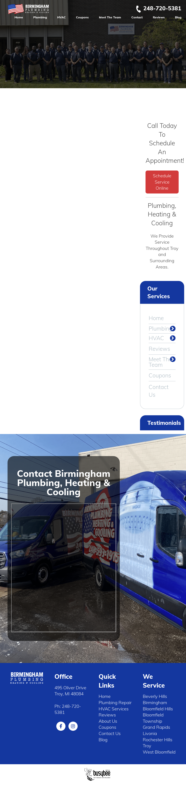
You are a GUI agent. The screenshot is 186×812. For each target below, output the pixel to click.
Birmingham (155, 702)
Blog (178, 17)
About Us (108, 721)
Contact (137, 17)
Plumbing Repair (115, 702)
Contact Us (159, 390)
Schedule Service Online (162, 182)
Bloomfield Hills (158, 708)
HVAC (61, 17)
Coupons (82, 17)
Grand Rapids (156, 727)
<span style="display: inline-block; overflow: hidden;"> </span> (63, 567)
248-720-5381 (158, 8)
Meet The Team (110, 17)
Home (19, 17)
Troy (147, 745)
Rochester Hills (157, 739)
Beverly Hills (155, 696)
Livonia (150, 733)
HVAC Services (114, 708)
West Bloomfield (159, 752)
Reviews (159, 17)
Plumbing (40, 17)
